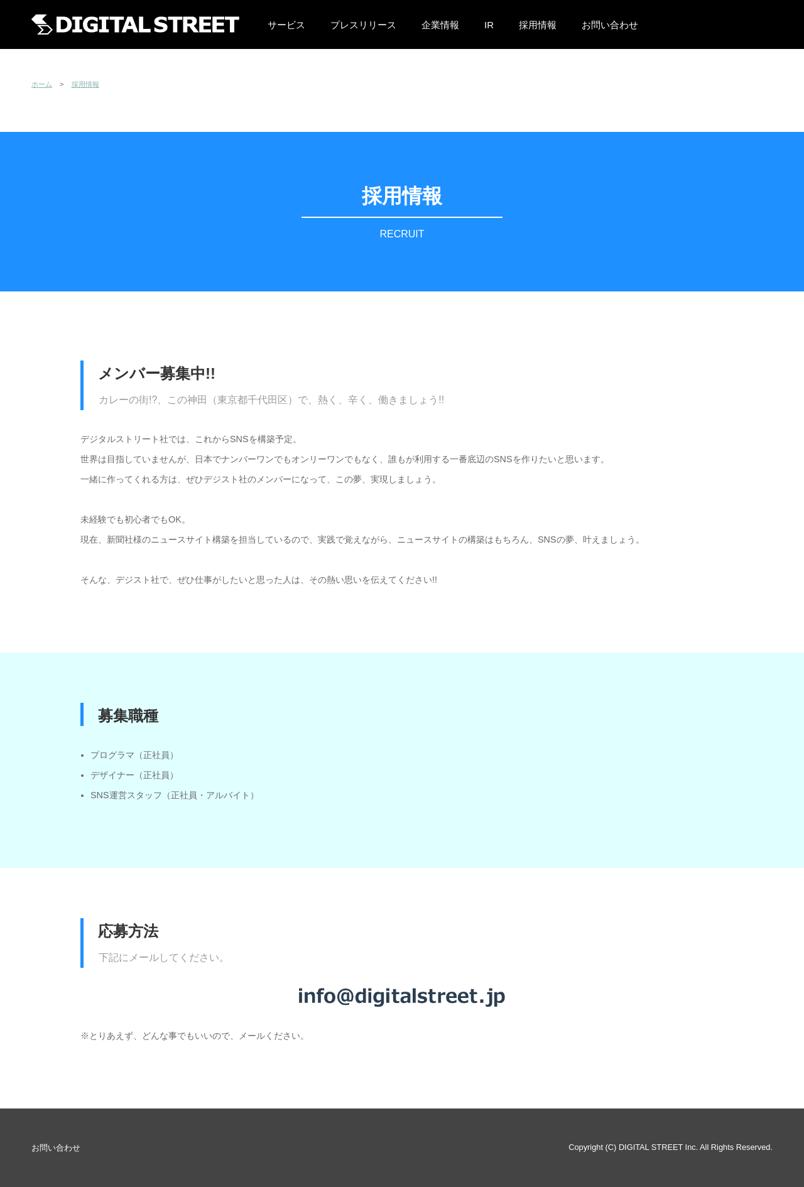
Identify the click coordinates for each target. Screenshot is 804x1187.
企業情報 (440, 24)
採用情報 (538, 24)
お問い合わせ (610, 24)
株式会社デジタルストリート (135, 24)
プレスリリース (363, 24)
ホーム (41, 84)
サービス (286, 24)
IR (489, 24)
